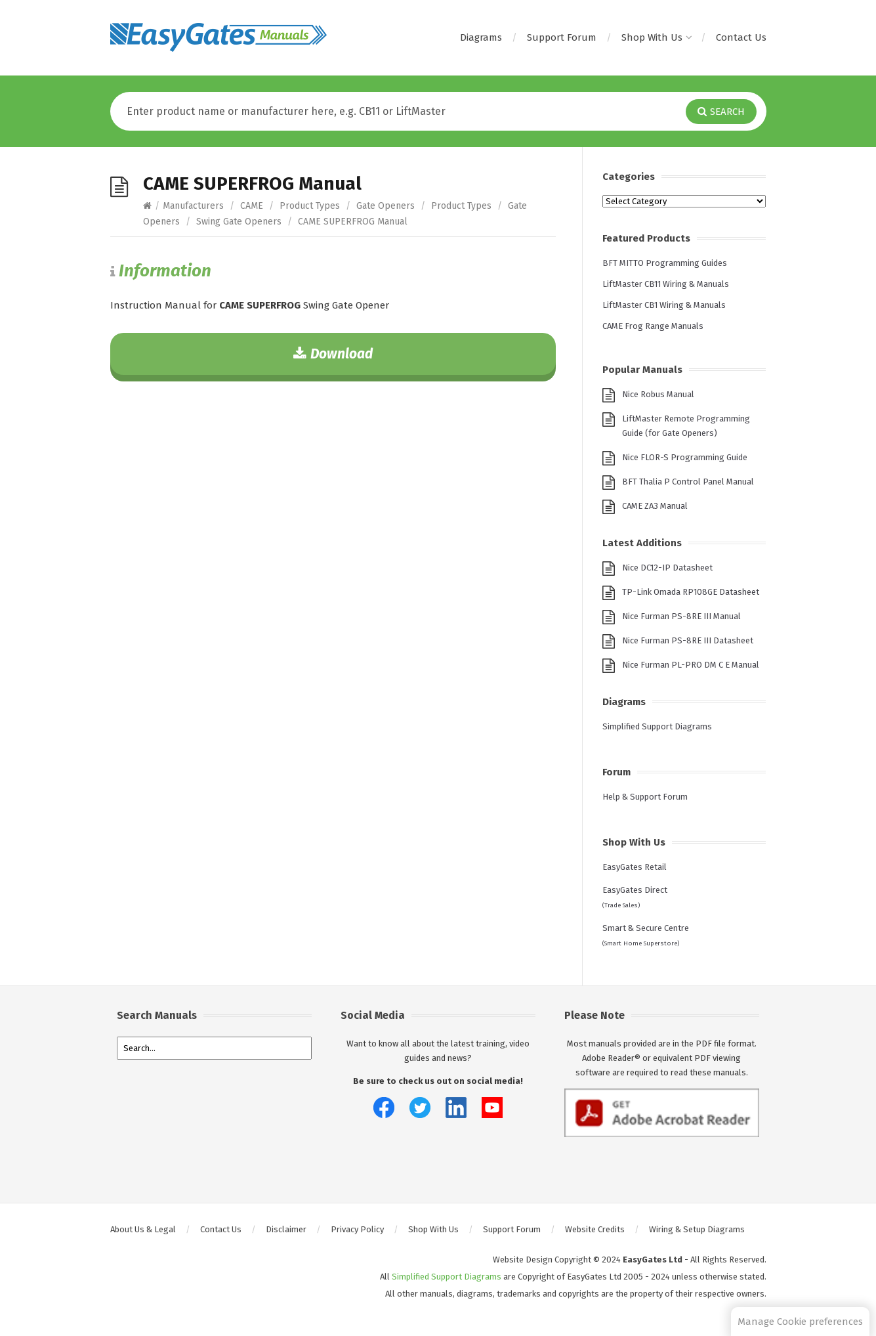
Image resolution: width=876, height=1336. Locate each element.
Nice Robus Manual (658, 394)
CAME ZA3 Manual (655, 506)
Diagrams (481, 37)
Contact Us (741, 37)
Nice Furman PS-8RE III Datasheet (687, 640)
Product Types (310, 205)
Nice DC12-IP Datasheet (667, 567)
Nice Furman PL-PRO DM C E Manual (690, 665)
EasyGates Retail (634, 867)
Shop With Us (656, 37)
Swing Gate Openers (239, 221)
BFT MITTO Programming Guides (664, 263)
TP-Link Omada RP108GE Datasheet (690, 592)
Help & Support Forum (645, 797)
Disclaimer (286, 1229)
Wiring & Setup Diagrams (697, 1229)
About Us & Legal (143, 1229)
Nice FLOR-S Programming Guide (684, 457)
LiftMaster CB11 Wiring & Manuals (665, 284)
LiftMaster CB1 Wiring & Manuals (664, 305)
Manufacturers (193, 205)
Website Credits (595, 1229)
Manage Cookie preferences (800, 1321)
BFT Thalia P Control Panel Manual (688, 481)
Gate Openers (385, 205)
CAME (251, 205)
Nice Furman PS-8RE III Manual (681, 616)
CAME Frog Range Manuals (652, 326)
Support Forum (561, 37)
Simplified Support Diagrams (657, 726)
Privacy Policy (357, 1229)
